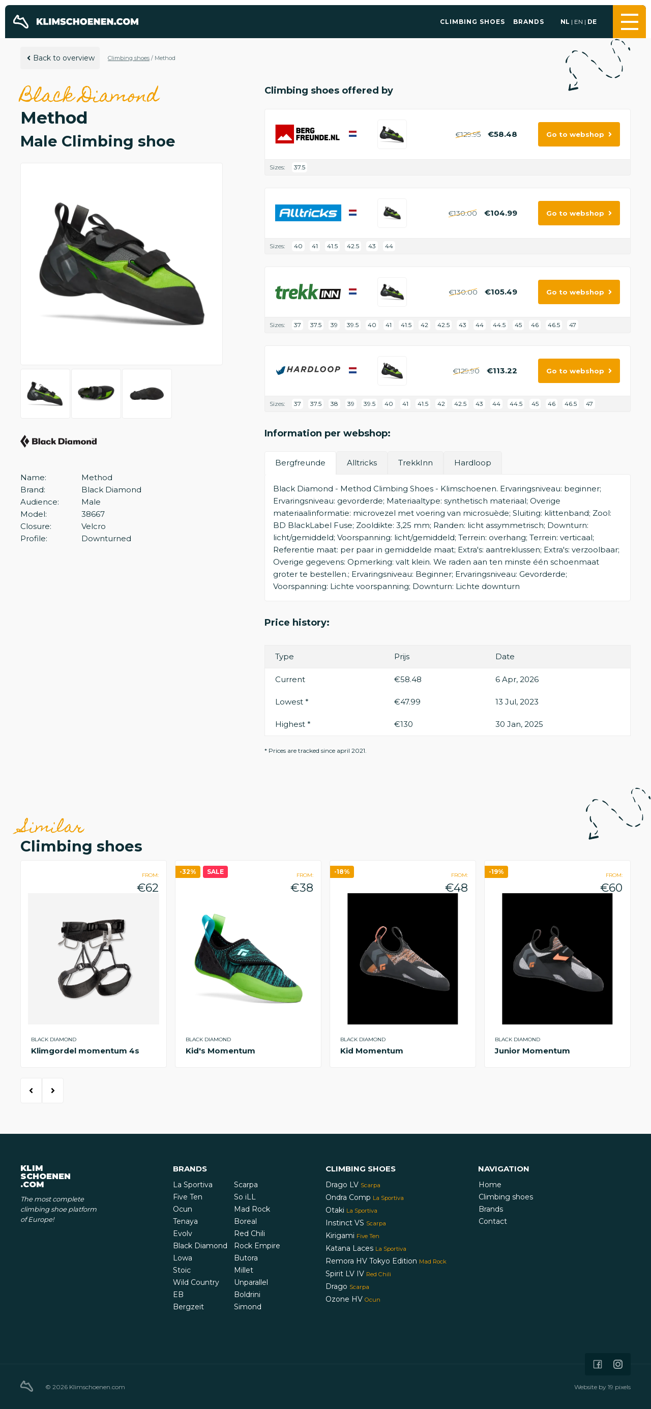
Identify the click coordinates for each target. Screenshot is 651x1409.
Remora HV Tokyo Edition (386, 1261)
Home (490, 1184)
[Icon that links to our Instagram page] (618, 1364)
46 (535, 325)
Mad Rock (252, 1209)
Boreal (245, 1221)
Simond (247, 1306)
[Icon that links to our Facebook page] (597, 1364)
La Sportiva (193, 1184)
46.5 (554, 325)
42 (424, 325)
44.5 (499, 325)
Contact (493, 1221)
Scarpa (246, 1184)
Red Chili (249, 1233)
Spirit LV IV (358, 1273)
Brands (528, 21)
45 (518, 325)
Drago (347, 1286)
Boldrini (247, 1294)
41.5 (332, 246)
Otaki (351, 1210)
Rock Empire (257, 1245)
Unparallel (251, 1282)
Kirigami (352, 1235)
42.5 (353, 246)
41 (315, 246)
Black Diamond (200, 1245)
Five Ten (187, 1196)
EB (178, 1294)
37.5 (299, 167)
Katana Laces (366, 1248)
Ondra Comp (365, 1197)
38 (334, 403)
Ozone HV (353, 1299)
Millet (243, 1270)
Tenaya (185, 1221)
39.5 (353, 325)
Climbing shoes (472, 21)
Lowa (182, 1258)
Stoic (182, 1270)
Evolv (182, 1233)
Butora (246, 1258)
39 (334, 325)
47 (572, 325)
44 (389, 246)
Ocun (182, 1209)
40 (298, 246)
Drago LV (353, 1184)
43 (372, 246)
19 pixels (619, 1387)
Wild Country (196, 1282)
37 (297, 325)
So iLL (245, 1196)
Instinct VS (356, 1222)
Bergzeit (188, 1306)
